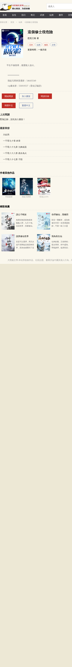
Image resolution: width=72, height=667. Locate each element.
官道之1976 (43, 197)
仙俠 (51, 15)
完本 (31, 45)
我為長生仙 (57, 236)
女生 (14, 15)
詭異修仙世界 (22, 236)
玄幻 (23, 15)
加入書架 (26, 96)
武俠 (42, 15)
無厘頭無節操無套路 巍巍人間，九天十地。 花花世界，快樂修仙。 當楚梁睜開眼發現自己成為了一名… (25, 226)
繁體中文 (26, 105)
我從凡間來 (26, 197)
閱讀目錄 (45, 96)
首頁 (5, 15)
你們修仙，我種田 (60, 214)
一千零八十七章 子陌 (12, 159)
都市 (61, 15)
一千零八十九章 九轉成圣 (15, 147)
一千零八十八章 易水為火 (15, 153)
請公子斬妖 (21, 214)
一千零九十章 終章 (11, 141)
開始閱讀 (8, 96)
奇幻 (33, 15)
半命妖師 (8, 197)
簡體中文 (8, 105)
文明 (53, 45)
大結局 (6, 135)
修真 (46, 45)
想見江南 (32, 38)
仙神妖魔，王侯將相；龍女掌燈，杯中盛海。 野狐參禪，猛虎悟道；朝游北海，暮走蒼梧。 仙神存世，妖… (61, 248)
